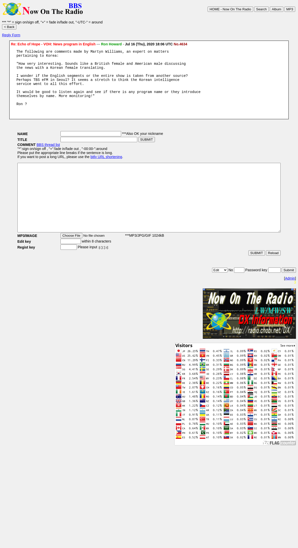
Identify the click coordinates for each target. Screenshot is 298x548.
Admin (290, 302)
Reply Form (11, 35)
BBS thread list (33, 155)
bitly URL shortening (91, 167)
